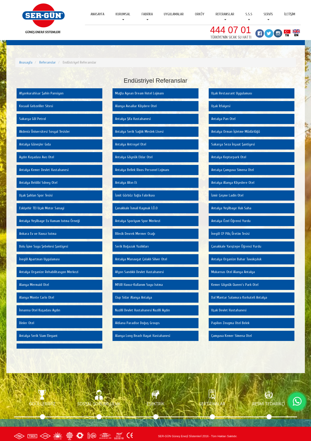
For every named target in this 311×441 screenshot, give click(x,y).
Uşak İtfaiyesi (220, 106)
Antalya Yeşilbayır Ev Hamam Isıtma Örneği (49, 221)
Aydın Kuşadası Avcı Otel (36, 157)
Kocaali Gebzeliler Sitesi (36, 106)
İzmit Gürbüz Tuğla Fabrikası (135, 195)
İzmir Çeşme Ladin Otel (227, 195)
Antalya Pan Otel (223, 119)
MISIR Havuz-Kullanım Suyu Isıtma (139, 285)
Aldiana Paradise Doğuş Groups (137, 323)
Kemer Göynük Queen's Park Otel (234, 285)
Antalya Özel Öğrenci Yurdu (231, 221)
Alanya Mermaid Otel (34, 285)
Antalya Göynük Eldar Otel (134, 157)
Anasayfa (97, 14)
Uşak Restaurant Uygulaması (231, 93)
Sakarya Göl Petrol (32, 119)
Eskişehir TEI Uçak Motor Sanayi (41, 208)
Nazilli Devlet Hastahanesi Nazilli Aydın (142, 310)
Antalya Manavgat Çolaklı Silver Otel (141, 259)
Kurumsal (123, 16)
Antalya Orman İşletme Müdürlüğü (235, 131)
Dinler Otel (26, 323)
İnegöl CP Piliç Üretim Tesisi (230, 233)
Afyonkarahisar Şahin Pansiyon (41, 93)
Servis (268, 16)
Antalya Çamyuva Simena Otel (232, 170)
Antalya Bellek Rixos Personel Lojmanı (142, 170)
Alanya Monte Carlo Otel (36, 297)
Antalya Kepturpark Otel (228, 157)
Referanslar (225, 16)
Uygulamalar (174, 14)
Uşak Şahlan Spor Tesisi (36, 195)
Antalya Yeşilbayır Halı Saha (231, 208)
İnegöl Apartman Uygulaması (39, 259)
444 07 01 (230, 30)
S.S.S (248, 16)
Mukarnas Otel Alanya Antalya (233, 272)
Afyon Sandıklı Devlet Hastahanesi (139, 272)
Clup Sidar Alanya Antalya (133, 297)
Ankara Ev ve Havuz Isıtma (37, 233)
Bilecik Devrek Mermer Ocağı (135, 233)
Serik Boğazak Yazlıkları (132, 246)
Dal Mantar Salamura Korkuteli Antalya (239, 297)
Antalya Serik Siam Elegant (38, 336)
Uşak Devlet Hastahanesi (228, 310)
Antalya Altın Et (126, 182)
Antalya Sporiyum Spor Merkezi (137, 221)
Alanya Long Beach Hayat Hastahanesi (142, 336)
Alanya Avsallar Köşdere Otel (136, 106)
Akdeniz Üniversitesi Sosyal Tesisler (44, 131)
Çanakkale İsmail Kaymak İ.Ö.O (136, 208)
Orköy (199, 14)
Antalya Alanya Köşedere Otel (232, 182)
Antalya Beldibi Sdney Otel (38, 182)
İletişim (289, 14)
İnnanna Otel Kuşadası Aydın (39, 310)
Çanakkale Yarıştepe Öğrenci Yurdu (236, 246)
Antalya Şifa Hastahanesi (133, 119)
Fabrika (147, 16)
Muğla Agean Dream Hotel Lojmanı (139, 93)
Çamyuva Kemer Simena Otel (231, 336)
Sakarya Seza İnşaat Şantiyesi (233, 144)
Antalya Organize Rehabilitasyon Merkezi (48, 272)
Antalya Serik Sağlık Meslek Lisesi (139, 131)
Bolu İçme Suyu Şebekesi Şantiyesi (43, 246)
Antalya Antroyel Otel (130, 144)
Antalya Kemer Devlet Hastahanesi (44, 170)
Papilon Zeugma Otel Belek (230, 323)
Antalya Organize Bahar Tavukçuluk (236, 259)
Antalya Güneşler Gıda (35, 144)
